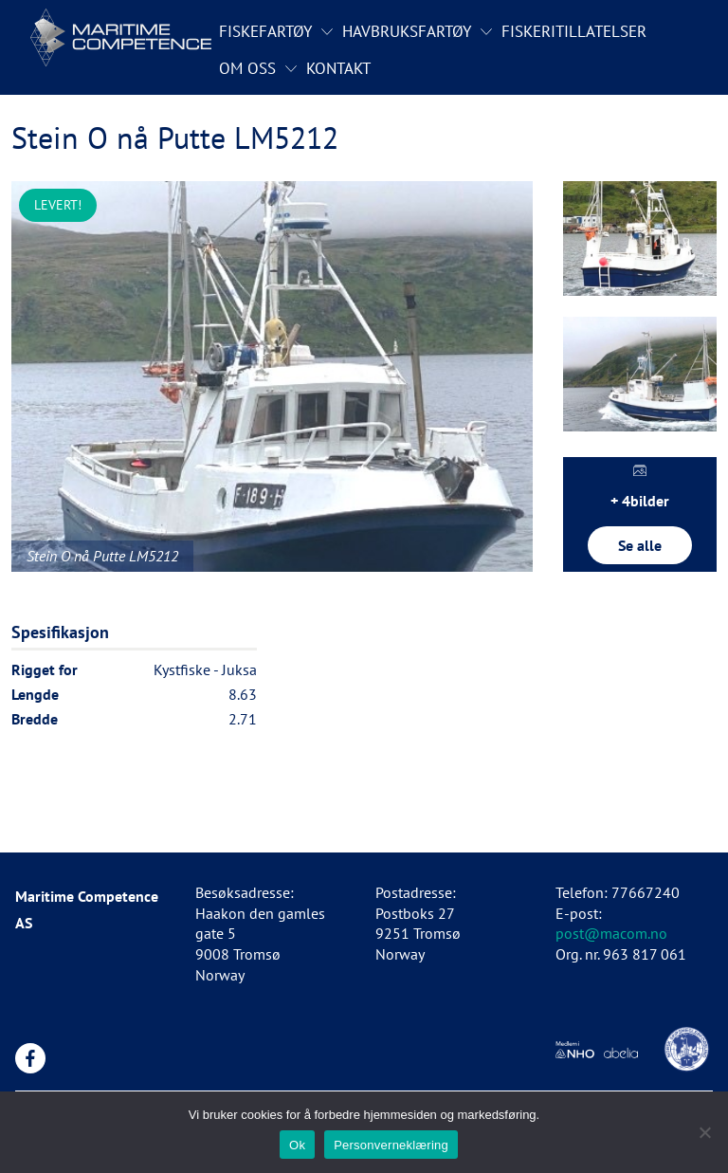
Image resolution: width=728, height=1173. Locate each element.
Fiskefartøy (265, 31)
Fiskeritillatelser (573, 31)
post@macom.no (611, 933)
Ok (297, 1145)
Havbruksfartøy (406, 31)
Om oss (247, 68)
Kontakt (338, 68)
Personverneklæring (391, 1145)
